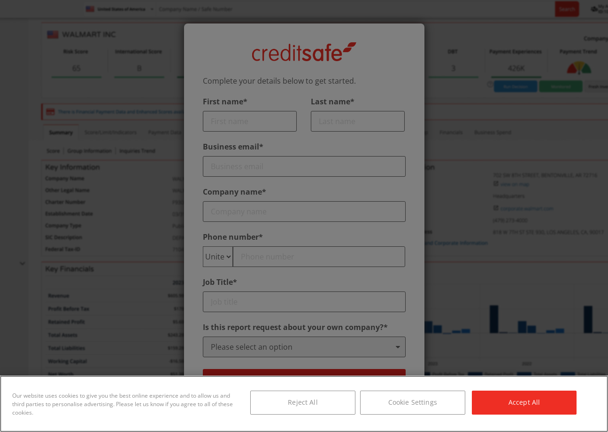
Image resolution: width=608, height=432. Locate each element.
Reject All (302, 402)
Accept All (524, 402)
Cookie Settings (412, 402)
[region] (304, 404)
